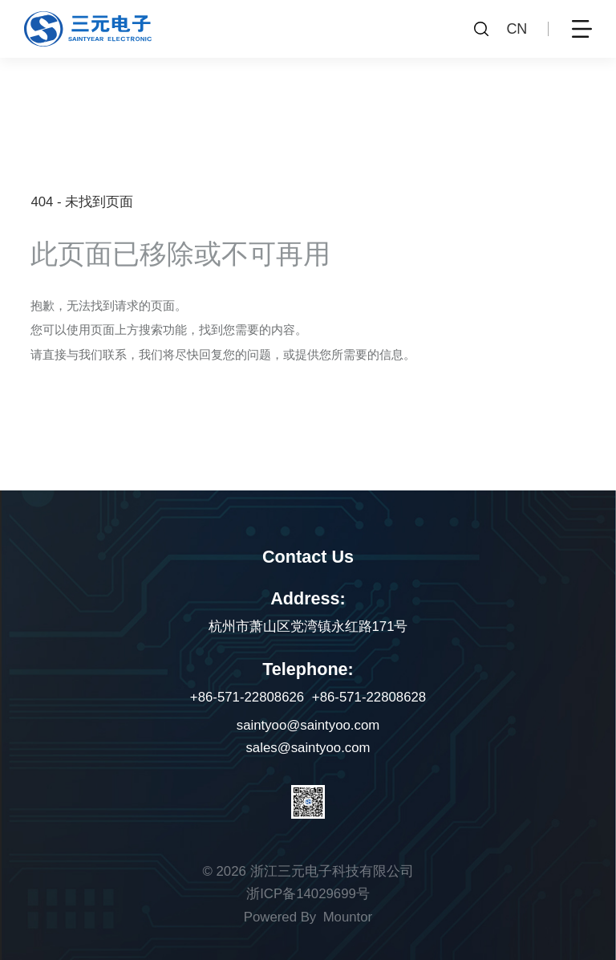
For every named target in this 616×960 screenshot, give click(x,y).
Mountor (348, 917)
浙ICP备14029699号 (308, 893)
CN (516, 29)
